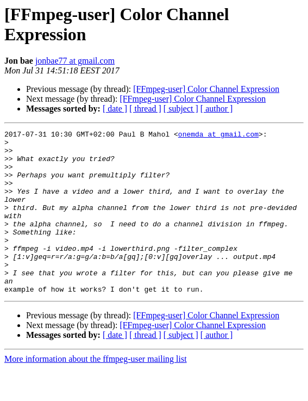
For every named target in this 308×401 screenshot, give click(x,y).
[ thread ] (145, 108)
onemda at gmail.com (218, 135)
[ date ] (115, 108)
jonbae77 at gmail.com (75, 60)
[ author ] (216, 108)
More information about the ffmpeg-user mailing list (95, 391)
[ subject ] (181, 108)
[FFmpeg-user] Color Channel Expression (206, 89)
